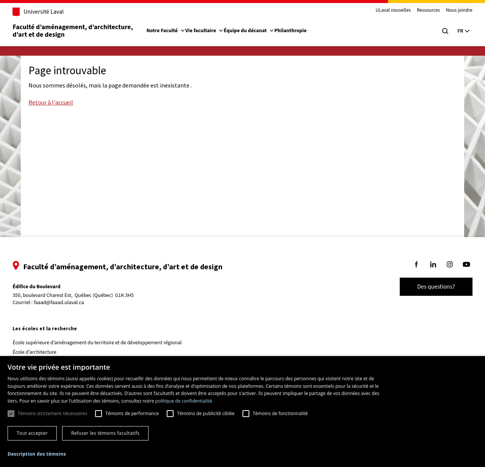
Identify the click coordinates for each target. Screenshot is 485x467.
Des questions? (427, 287)
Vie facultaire (213, 30)
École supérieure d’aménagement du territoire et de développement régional (105, 343)
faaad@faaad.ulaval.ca (67, 302)
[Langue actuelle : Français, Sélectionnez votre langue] (455, 31)
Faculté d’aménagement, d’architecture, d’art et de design (82, 30)
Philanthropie (299, 30)
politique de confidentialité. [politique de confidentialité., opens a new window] (184, 401)
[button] (37, 454)
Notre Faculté (174, 30)
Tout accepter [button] (32, 433)
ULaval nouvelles (384, 11)
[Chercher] (436, 31)
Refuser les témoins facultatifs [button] (105, 433)
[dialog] (242, 411)
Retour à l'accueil (50, 102)
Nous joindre (450, 11)
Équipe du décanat (257, 30)
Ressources (419, 11)
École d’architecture (43, 352)
